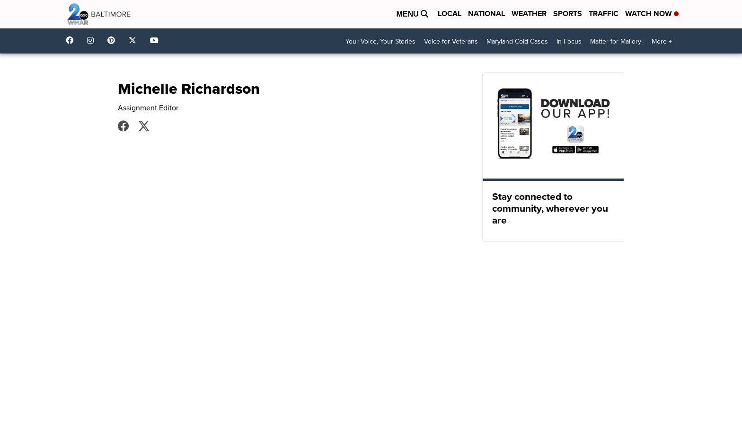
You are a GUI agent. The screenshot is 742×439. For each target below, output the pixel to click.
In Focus (569, 41)
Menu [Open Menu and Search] (412, 14)
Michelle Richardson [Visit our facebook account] (123, 126)
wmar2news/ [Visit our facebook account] (72, 40)
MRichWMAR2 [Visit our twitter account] (144, 126)
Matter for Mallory (615, 41)
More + (662, 41)
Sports (567, 13)
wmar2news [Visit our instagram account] (92, 40)
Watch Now (652, 13)
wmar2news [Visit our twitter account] (135, 40)
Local (449, 13)
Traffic (603, 13)
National (486, 13)
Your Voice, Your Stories (380, 41)
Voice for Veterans (451, 41)
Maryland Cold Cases (517, 41)
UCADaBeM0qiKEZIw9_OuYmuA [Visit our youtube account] (156, 40)
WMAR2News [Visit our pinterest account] (113, 40)
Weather (529, 13)
